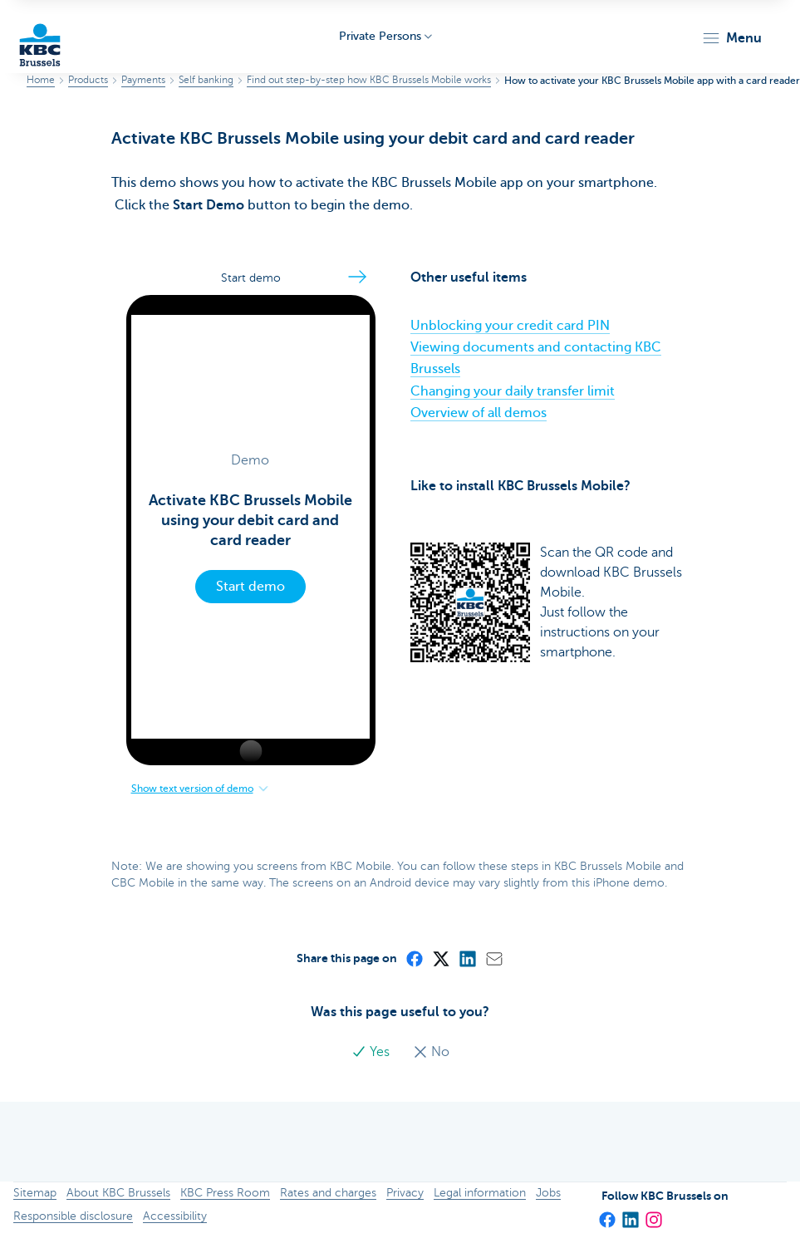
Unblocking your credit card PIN (510, 325)
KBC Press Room (225, 1193)
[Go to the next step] (357, 276)
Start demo (250, 586)
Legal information (480, 1193)
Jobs (548, 1193)
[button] (731, 38)
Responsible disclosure (73, 1216)
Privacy (405, 1193)
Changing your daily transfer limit (512, 391)
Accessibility (175, 1216)
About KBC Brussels (118, 1193)
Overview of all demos (478, 412)
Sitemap (34, 1193)
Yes (372, 1051)
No (431, 1051)
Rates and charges (328, 1193)
